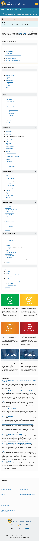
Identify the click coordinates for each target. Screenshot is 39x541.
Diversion (9, 103)
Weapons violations (10, 149)
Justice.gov (27, 537)
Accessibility (4, 535)
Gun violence (9, 161)
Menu (37, 3)
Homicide (9, 163)
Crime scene (11, 248)
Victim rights (7, 287)
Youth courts (11, 117)
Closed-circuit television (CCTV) (13, 242)
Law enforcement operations (10, 243)
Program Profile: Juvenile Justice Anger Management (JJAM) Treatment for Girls (17, 423)
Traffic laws (7, 154)
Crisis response (8, 271)
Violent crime (7, 158)
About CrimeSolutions (5, 486)
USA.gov (22, 537)
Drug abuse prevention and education (12, 188)
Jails (8, 83)
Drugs (6, 175)
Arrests (8, 245)
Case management (10, 101)
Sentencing (9, 124)
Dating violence (12, 166)
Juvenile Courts (10, 211)
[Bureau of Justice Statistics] (19, 526)
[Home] (16, 4)
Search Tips (3, 494)
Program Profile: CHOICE (6, 461)
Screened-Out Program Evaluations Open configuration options (8, 511)
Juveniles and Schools (7, 202)
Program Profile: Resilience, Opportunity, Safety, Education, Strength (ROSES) (16, 401)
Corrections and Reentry (7, 69)
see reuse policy (10, 360)
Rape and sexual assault (11, 153)
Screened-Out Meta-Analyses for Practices (27, 494)
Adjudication (9, 99)
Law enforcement (8, 237)
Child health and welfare (9, 213)
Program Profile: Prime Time (7, 451)
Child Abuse (9, 279)
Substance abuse (8, 177)
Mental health (7, 273)
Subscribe (2, 496)
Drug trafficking (10, 139)
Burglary (8, 144)
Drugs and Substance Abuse (8, 171)
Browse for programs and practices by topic (13, 55)
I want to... (5, 44)
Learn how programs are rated (10, 56)
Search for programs (9, 51)
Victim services (8, 288)
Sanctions (9, 122)
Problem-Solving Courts (11, 106)
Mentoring (9, 223)
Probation (9, 78)
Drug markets (9, 137)
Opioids (10, 183)
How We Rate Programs (5, 505)
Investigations (9, 247)
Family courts (11, 113)
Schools (6, 224)
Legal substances (10, 185)
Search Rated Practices (24, 486)
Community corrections (9, 75)
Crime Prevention (6, 127)
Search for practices (9, 49)
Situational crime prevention (12, 132)
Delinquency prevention (9, 221)
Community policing (11, 255)
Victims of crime (8, 269)
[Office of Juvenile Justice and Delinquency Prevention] (12, 529)
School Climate (10, 226)
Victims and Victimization (8, 266)
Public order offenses (9, 148)
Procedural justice (10, 118)
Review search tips (8, 53)
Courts (4, 94)
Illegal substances (10, 178)
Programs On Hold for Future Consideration (8, 514)
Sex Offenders (8, 90)
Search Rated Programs (5, 502)
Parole (8, 76)
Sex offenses (7, 151)
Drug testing (7, 197)
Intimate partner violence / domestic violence (15, 281)
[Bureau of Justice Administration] (12, 525)
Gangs (6, 141)
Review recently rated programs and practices (13, 47)
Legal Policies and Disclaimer (25, 535)
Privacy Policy (16, 535)
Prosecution (9, 120)
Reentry (6, 89)
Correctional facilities (9, 80)
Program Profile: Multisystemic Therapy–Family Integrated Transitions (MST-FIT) (17, 443)
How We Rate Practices (24, 489)
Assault (8, 159)
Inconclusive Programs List (6, 507)
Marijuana (11, 181)
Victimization (7, 278)
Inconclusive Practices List (24, 491)
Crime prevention (8, 131)
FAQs (2, 491)
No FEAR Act (34, 535)
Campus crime (8, 134)
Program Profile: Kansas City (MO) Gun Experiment (11, 408)
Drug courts (11, 111)
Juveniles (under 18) (9, 206)
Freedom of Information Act (15, 537)
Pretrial (8, 104)
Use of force (7, 262)
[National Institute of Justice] (27, 525)
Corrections (7, 73)
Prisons (8, 85)
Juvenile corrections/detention (12, 209)
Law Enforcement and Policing (9, 233)
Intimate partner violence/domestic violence (15, 164)
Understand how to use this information (12, 60)
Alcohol (10, 186)
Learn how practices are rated (10, 58)
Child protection (10, 214)
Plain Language (10, 535)
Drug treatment (8, 199)
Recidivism (7, 87)
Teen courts (11, 115)
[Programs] (10, 355)
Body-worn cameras (10, 240)
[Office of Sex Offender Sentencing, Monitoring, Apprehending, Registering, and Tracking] (27, 529)
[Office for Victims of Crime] (19, 529)
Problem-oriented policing (11, 259)
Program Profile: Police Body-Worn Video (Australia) (12, 434)
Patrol (8, 250)
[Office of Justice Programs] (3, 3)
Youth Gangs (7, 229)
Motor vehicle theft (10, 146)
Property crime (8, 143)
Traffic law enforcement (11, 252)
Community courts (12, 108)
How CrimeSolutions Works (6, 489)
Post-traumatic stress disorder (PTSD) (14, 274)
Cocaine (10, 180)
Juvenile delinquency (9, 219)
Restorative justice (8, 276)
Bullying (8, 216)
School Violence (10, 228)
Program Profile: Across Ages (7, 416)
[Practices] (29, 355)
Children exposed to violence (12, 218)
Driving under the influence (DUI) (13, 156)
